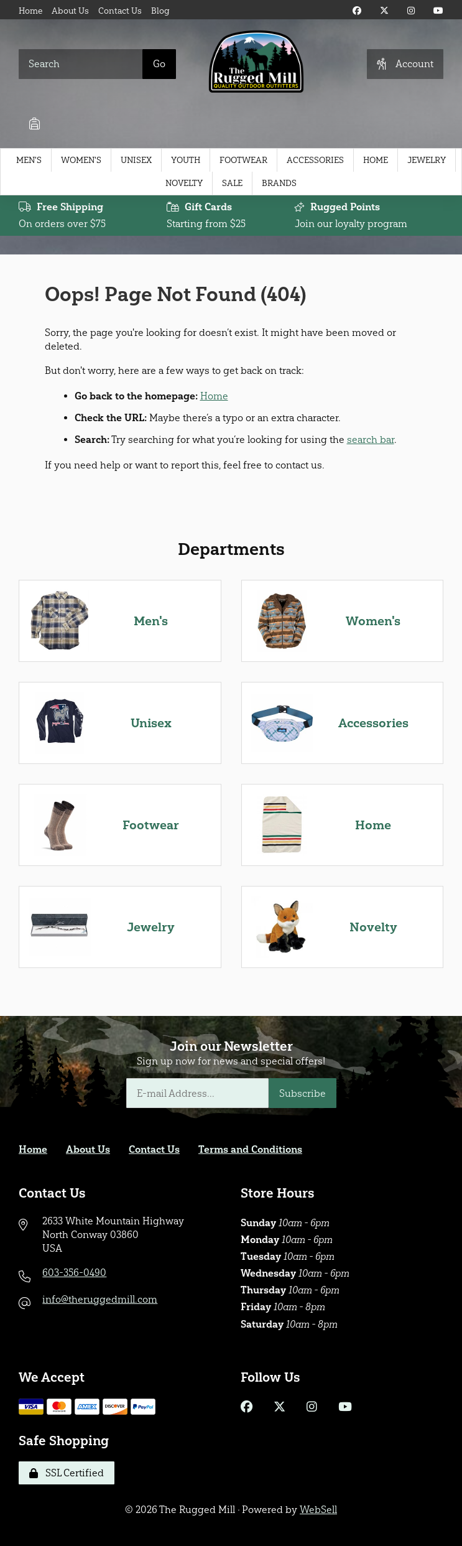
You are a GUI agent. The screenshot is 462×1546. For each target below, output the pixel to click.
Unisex (136, 160)
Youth (185, 160)
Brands (279, 183)
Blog (160, 11)
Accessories (315, 160)
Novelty (184, 183)
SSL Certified (66, 1473)
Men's (29, 160)
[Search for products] (81, 64)
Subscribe (302, 1093)
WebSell (318, 1510)
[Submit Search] (159, 64)
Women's (81, 160)
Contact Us (120, 11)
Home (30, 11)
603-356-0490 (74, 1272)
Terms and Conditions (250, 1149)
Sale (232, 183)
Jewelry (426, 160)
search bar (370, 439)
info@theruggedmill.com (99, 1299)
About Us (70, 11)
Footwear (243, 160)
